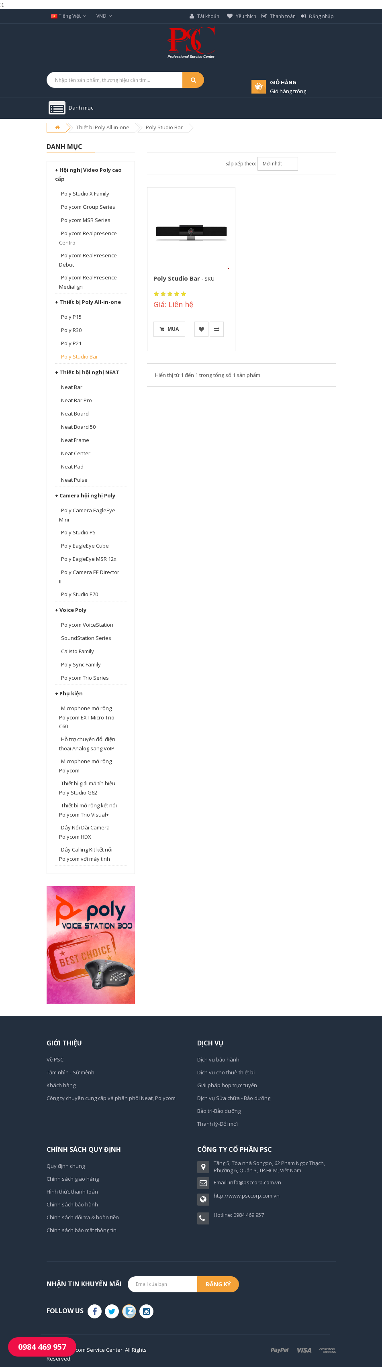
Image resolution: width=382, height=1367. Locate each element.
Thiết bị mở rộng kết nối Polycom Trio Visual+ (88, 810)
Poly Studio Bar (164, 127)
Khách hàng (61, 1085)
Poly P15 (71, 316)
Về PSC (55, 1059)
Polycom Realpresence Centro (88, 238)
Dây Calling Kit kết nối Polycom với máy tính (85, 854)
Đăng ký (218, 1284)
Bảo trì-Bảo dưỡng (219, 1110)
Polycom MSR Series (85, 220)
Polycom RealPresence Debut (88, 260)
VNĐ (104, 15)
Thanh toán (278, 16)
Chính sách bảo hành (72, 1204)
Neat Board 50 (78, 426)
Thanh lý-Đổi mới (217, 1123)
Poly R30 (71, 330)
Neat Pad (72, 466)
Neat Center (75, 453)
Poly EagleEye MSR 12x (88, 558)
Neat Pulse (74, 479)
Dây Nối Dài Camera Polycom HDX (84, 832)
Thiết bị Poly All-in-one (102, 127)
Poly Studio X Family (85, 193)
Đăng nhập (317, 16)
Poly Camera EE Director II (89, 576)
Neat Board (75, 413)
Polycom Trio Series (85, 677)
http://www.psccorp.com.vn (247, 1195)
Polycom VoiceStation (87, 624)
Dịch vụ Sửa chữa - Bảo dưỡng (233, 1098)
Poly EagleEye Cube (85, 545)
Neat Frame (75, 440)
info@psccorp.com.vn (255, 1182)
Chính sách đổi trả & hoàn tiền (83, 1217)
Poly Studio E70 (79, 594)
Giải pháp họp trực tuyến (227, 1085)
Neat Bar (71, 387)
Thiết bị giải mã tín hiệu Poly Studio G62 (87, 788)
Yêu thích (241, 16)
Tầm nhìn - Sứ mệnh (70, 1072)
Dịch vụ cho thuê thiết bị (226, 1072)
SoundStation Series (86, 638)
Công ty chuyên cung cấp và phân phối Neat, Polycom (111, 1098)
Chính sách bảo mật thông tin (81, 1230)
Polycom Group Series (88, 206)
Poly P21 (71, 343)
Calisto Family (77, 651)
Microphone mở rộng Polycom (85, 766)
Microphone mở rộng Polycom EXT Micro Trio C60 (86, 717)
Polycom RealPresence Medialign (88, 282)
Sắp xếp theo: (240, 163)
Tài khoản (204, 16)
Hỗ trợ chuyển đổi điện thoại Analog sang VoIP (87, 743)
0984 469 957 (42, 1346)
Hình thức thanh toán (72, 1191)
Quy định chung (66, 1165)
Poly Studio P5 (78, 532)
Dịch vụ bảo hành (218, 1059)
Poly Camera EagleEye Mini (87, 515)
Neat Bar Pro (76, 400)
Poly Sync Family (81, 664)
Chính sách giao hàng (73, 1178)
